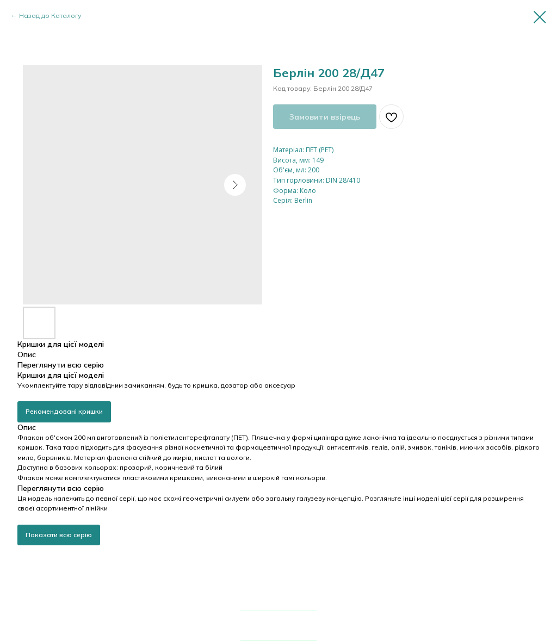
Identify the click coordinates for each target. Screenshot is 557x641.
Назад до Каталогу (50, 15)
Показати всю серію (59, 535)
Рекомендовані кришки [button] (64, 411)
